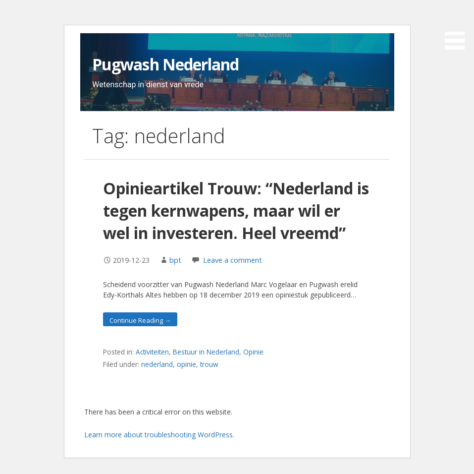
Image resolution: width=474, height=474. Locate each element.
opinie (186, 364)
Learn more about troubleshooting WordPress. (159, 434)
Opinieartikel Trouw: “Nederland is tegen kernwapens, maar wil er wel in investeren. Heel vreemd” (236, 210)
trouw (209, 364)
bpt (175, 260)
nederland (157, 364)
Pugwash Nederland (165, 64)
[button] (458, 26)
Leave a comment (232, 260)
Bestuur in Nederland (206, 351)
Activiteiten (152, 351)
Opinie (253, 351)
